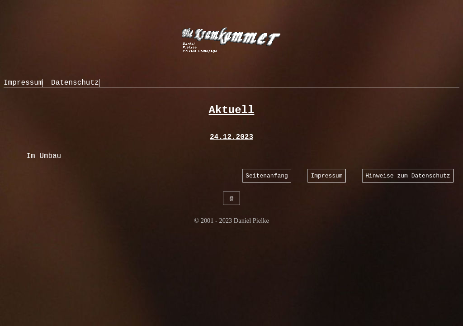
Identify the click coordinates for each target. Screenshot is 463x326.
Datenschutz (75, 83)
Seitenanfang (267, 176)
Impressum (23, 83)
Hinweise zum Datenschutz (407, 176)
